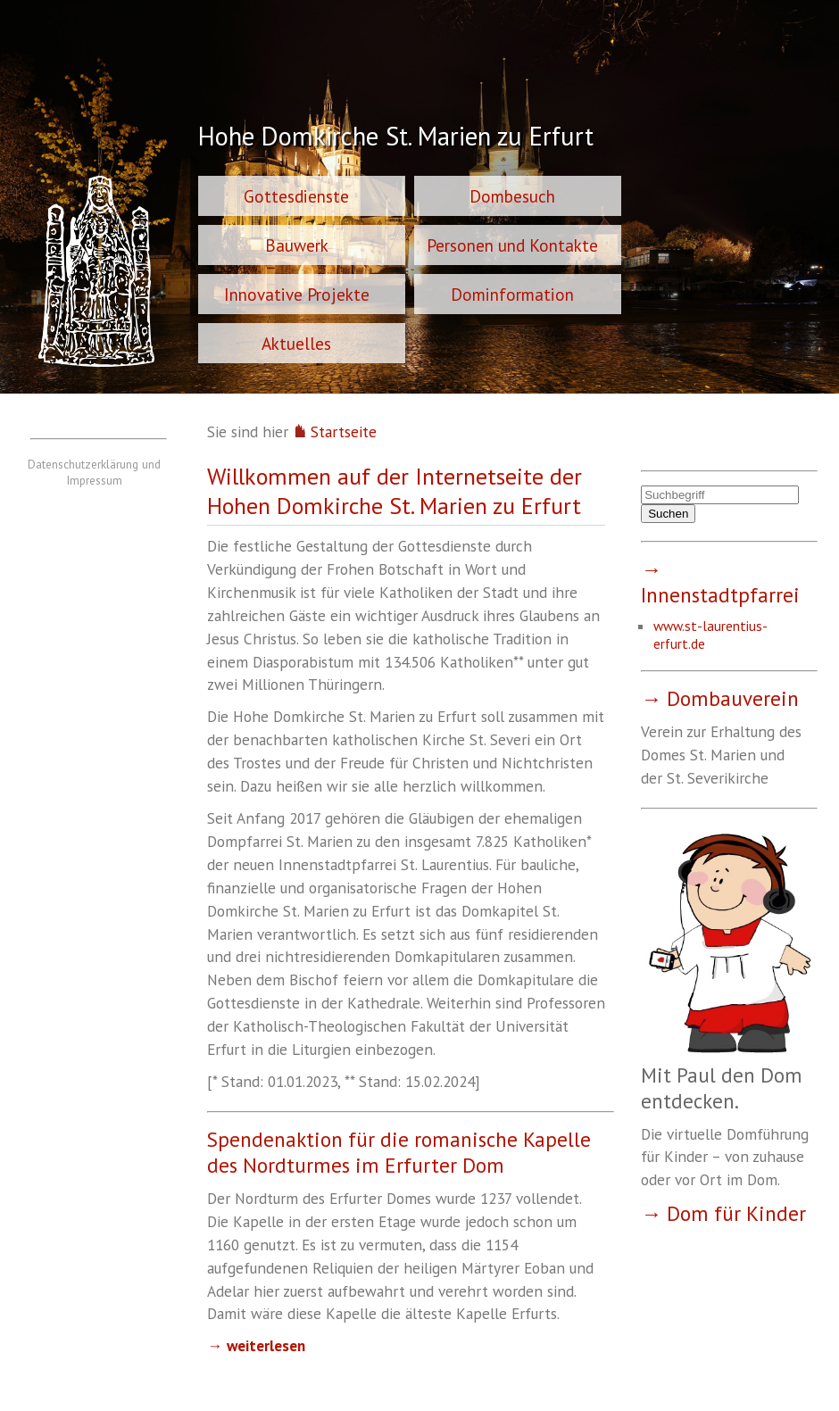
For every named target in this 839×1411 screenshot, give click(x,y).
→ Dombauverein (720, 698)
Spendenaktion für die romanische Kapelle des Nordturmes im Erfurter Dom (399, 1152)
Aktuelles (296, 343)
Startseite (335, 431)
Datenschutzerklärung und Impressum (94, 472)
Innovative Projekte (297, 294)
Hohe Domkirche (396, 138)
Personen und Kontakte (512, 245)
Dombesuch (512, 196)
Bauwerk (296, 245)
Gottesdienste (296, 196)
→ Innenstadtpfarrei (720, 582)
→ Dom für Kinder (723, 1213)
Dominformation (512, 294)
